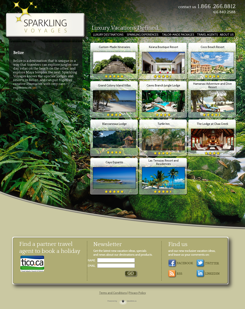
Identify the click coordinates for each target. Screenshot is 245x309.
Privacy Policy (137, 292)
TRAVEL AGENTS (207, 34)
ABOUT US (227, 34)
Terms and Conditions (113, 292)
